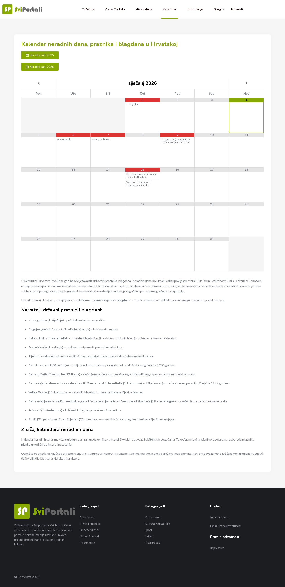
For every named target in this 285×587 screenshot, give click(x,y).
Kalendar (169, 9)
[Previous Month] (38, 83)
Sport (148, 530)
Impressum (217, 548)
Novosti (237, 9)
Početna (88, 9)
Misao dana (143, 9)
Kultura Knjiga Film (157, 523)
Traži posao (152, 542)
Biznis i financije (90, 523)
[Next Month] (246, 83)
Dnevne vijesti (89, 530)
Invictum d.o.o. (219, 517)
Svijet (148, 536)
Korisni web (152, 517)
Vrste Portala (114, 9)
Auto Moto (87, 517)
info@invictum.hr (230, 526)
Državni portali (90, 536)
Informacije (195, 9)
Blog (217, 9)
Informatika (87, 542)
